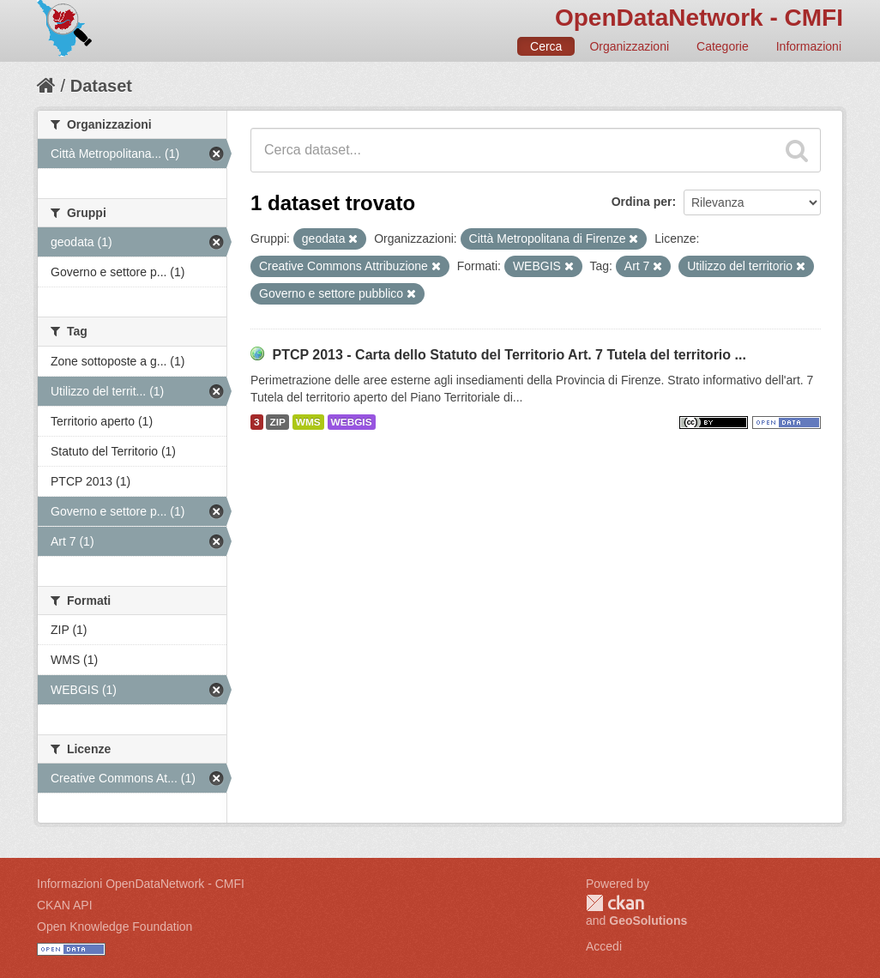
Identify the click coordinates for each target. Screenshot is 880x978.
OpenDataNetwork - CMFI (699, 17)
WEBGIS (351, 422)
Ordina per (642, 201)
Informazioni (808, 46)
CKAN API (65, 905)
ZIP (277, 422)
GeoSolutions (648, 920)
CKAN (615, 903)
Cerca (546, 46)
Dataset (101, 85)
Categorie (722, 46)
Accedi (604, 946)
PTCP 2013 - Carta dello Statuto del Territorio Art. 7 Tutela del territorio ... (508, 354)
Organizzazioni (629, 46)
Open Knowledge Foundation (114, 926)
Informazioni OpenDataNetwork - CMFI (140, 883)
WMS (308, 422)
